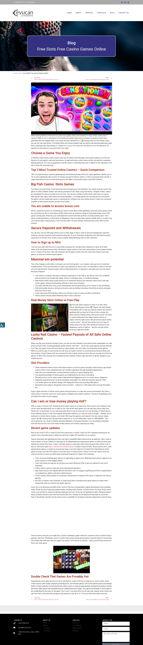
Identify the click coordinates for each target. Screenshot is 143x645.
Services (89, 13)
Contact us (123, 13)
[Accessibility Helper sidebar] (2, 324)
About (78, 13)
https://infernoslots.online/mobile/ (61, 447)
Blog (112, 13)
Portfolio (101, 13)
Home (69, 13)
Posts (20, 73)
